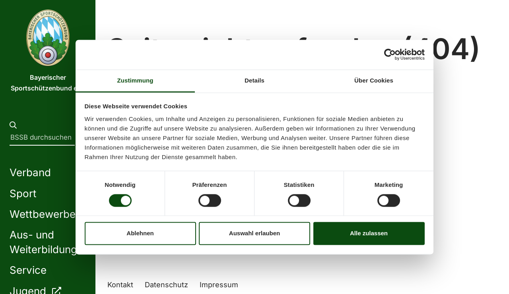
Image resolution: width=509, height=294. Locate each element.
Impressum (219, 285)
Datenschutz (166, 285)
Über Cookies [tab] (373, 80)
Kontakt (120, 285)
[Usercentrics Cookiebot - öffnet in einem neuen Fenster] (390, 54)
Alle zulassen (369, 233)
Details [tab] (254, 80)
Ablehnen (139, 233)
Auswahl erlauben (254, 233)
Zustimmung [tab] (135, 80)
